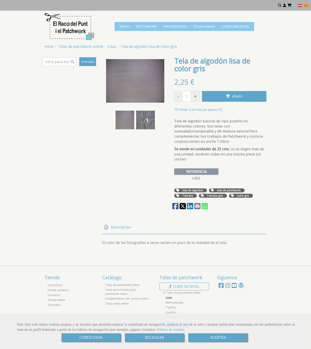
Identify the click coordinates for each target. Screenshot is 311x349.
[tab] (184, 227)
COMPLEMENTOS (235, 26)
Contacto (54, 295)
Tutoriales (54, 305)
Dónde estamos (58, 290)
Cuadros (171, 312)
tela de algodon (192, 190)
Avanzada (87, 61)
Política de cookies (170, 330)
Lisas (169, 297)
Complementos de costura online (127, 298)
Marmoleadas (175, 302)
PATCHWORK (146, 26)
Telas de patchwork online (122, 285)
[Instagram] (227, 286)
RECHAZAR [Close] (154, 337)
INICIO (125, 26)
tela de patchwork (229, 190)
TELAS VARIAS (204, 26)
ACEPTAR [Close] (218, 337)
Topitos (171, 307)
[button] (284, 5)
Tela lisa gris (215, 196)
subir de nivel (184, 286)
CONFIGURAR (91, 337)
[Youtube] (234, 286)
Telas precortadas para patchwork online (120, 292)
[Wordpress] (241, 286)
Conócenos (55, 285)
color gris (243, 196)
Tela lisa (187, 196)
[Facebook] (221, 286)
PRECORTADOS (175, 26)
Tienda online (56, 300)
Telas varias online (117, 303)
